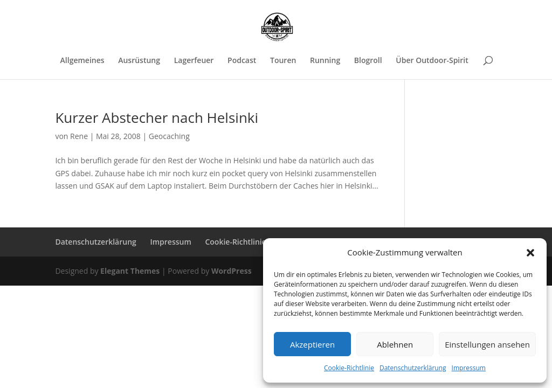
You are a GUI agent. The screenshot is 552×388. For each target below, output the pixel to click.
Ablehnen (395, 344)
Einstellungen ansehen (487, 344)
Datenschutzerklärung (413, 367)
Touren (283, 61)
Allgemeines (82, 61)
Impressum (469, 367)
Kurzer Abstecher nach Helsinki (156, 117)
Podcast (241, 61)
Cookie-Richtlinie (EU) (243, 242)
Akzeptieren (312, 344)
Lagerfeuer (194, 61)
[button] (530, 252)
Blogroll (368, 61)
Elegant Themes (130, 271)
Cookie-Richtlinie (349, 367)
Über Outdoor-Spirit (432, 61)
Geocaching (169, 136)
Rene (79, 136)
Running (325, 61)
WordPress (231, 271)
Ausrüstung (139, 61)
